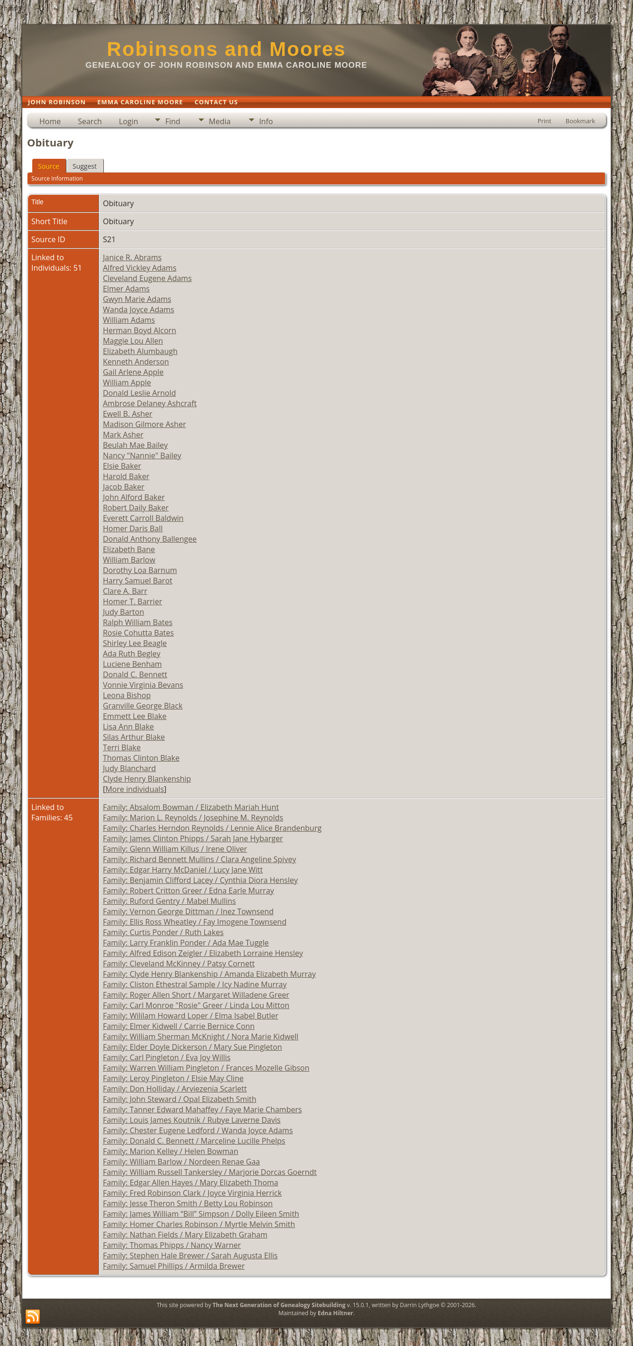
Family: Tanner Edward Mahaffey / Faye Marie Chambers (202, 1109)
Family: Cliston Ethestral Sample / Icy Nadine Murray (195, 984)
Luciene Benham (132, 664)
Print (544, 121)
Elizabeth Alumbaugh (140, 351)
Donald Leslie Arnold (139, 393)
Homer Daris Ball (133, 528)
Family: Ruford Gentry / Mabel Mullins (169, 901)
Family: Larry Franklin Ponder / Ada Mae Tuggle (186, 942)
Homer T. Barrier (132, 601)
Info (266, 121)
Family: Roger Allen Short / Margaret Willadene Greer (196, 995)
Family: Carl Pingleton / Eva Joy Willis (166, 1057)
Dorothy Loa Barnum (140, 570)
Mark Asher (123, 434)
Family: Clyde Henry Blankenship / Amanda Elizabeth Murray (209, 974)
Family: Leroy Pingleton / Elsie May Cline (173, 1078)
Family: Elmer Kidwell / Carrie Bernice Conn (179, 1026)
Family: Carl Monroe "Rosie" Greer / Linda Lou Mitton (196, 1005)
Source (48, 166)
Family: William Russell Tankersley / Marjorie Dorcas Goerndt (210, 1172)
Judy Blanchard (129, 768)
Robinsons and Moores (226, 49)
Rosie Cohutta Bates (138, 633)
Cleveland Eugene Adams (147, 278)
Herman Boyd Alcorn (139, 330)
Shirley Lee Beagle (135, 643)
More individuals (134, 789)
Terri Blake (122, 747)
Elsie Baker (122, 466)
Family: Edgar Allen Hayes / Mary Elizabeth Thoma (190, 1182)
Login (128, 121)
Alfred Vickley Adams (139, 268)
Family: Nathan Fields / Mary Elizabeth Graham (185, 1234)
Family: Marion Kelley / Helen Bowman (171, 1151)
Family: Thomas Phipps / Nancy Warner (172, 1245)
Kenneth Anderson (136, 361)
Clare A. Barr (125, 591)
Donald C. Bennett (135, 674)
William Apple (127, 382)
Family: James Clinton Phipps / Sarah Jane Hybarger (193, 838)
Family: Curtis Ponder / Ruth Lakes (163, 932)
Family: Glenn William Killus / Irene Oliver (175, 849)
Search (90, 121)
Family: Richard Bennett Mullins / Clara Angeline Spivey (199, 859)
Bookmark (580, 121)
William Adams (129, 320)
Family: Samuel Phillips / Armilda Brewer (174, 1266)
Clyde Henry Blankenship (147, 778)
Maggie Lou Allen (133, 341)
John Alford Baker (134, 497)
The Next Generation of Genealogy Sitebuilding (278, 1305)
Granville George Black (143, 705)
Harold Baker (126, 476)
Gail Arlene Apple (133, 372)
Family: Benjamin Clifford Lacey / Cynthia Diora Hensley (200, 880)
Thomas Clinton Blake (141, 758)
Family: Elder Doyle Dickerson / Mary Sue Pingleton (192, 1047)
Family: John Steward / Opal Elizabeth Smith (180, 1099)
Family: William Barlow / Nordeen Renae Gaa (181, 1161)
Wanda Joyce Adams (138, 309)
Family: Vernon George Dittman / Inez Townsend (188, 911)
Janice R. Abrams (132, 257)
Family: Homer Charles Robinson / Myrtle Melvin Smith (199, 1224)
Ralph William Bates (138, 622)
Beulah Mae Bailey (135, 445)
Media (219, 121)
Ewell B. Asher (127, 414)
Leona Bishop (127, 695)
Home (50, 121)
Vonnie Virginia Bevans (143, 685)
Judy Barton (123, 612)
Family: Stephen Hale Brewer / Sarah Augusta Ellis (190, 1255)
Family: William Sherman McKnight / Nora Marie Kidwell (200, 1036)
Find (172, 121)
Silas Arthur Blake (134, 737)
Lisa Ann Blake (128, 726)
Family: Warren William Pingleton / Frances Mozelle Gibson (206, 1068)
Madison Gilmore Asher (144, 424)
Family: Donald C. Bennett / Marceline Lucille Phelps (194, 1141)
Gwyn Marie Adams (137, 299)
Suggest (85, 166)
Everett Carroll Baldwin (143, 518)
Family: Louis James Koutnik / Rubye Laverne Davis (192, 1120)
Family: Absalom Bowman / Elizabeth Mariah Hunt (191, 807)
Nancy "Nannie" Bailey (142, 455)
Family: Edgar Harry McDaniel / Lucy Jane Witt (183, 869)
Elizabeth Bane (129, 549)
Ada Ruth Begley (131, 653)
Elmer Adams (126, 288)
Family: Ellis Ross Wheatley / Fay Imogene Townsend (194, 922)
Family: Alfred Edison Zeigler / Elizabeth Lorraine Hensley (203, 953)
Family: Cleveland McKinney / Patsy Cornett (179, 963)
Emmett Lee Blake (134, 716)
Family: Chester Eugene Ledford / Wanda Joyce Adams (198, 1130)
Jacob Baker (124, 487)
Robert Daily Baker (136, 507)
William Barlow (129, 560)
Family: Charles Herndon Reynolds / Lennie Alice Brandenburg (212, 828)
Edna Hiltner (335, 1313)
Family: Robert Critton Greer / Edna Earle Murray (188, 890)
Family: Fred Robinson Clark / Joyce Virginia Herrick (192, 1193)
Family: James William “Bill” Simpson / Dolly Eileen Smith (201, 1214)
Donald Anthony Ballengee (150, 539)
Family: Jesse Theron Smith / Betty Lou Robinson (188, 1203)
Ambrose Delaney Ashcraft (150, 403)
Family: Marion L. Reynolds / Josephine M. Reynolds (193, 817)
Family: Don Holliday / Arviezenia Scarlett (175, 1088)
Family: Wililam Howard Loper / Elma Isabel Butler (190, 1015)
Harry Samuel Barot (138, 580)
